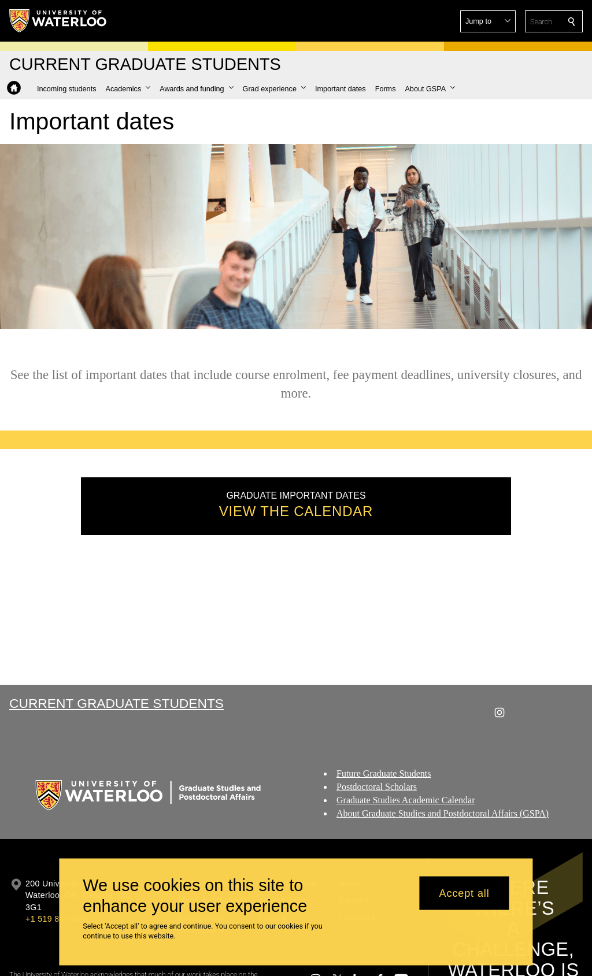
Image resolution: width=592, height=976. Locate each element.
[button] (488, 21)
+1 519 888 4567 (57, 918)
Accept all (464, 893)
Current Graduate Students (116, 703)
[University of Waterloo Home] (58, 20)
